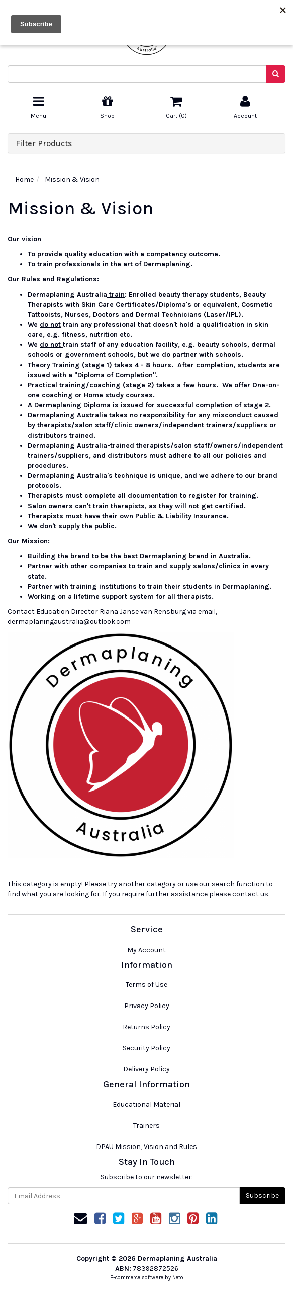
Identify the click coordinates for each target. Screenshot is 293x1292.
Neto (177, 1277)
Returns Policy (146, 1027)
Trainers (146, 1125)
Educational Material (146, 1104)
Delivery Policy (146, 1069)
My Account (146, 950)
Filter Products (44, 143)
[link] (100, 1219)
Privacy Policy (146, 1005)
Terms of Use (146, 984)
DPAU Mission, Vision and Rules (146, 1146)
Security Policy (146, 1048)
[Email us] (80, 1219)
